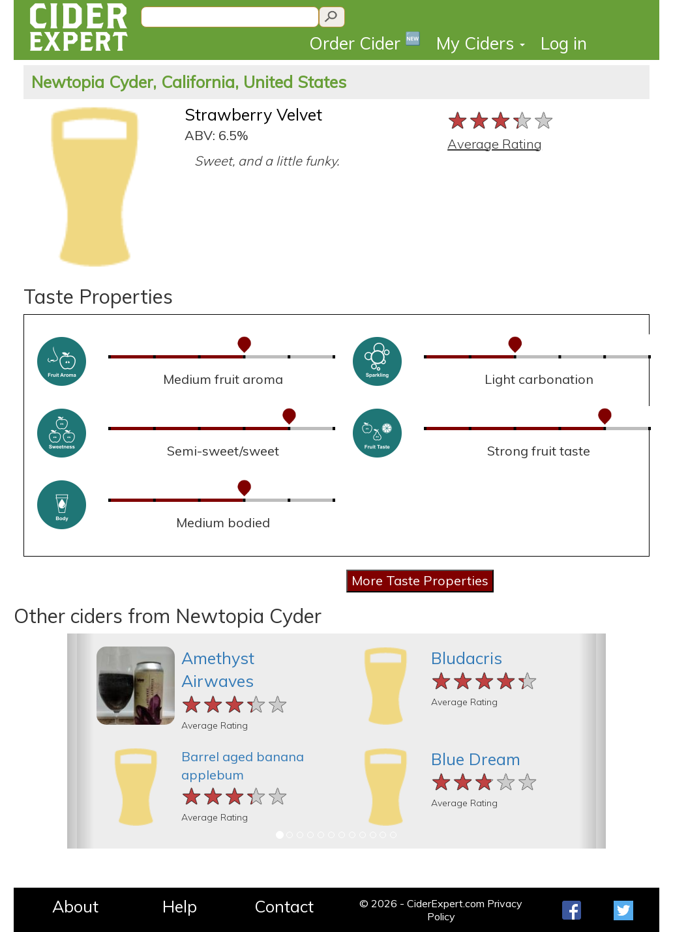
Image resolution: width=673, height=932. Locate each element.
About (75, 906)
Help (179, 906)
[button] (80, 741)
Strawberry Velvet (253, 114)
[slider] (501, 120)
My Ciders (480, 43)
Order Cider (365, 42)
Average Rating (494, 144)
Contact (284, 906)
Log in (564, 43)
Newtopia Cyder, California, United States (188, 82)
